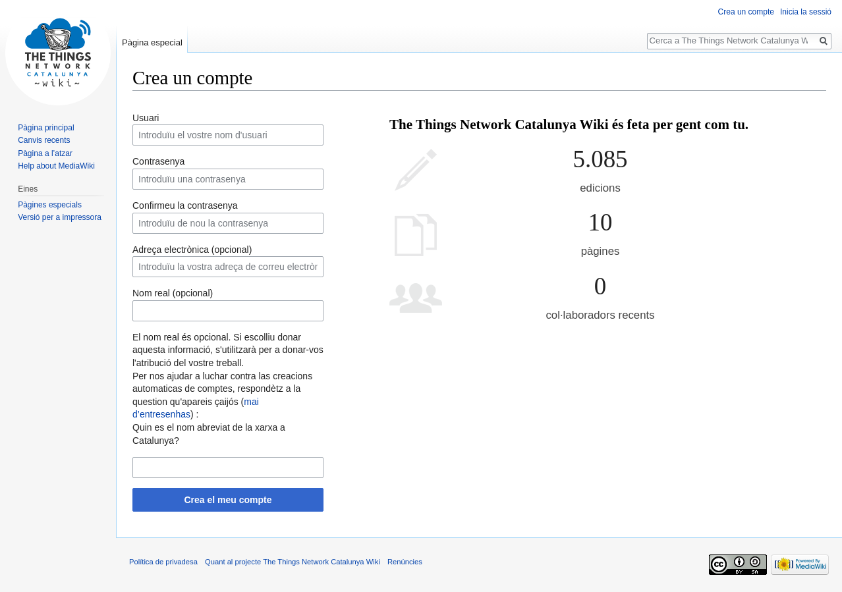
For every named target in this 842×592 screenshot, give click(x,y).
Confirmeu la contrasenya (185, 205)
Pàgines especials (50, 204)
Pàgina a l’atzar (45, 153)
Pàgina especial (152, 42)
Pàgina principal (46, 127)
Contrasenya (158, 161)
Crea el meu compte (227, 500)
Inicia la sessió (805, 11)
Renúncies (404, 562)
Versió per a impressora (59, 217)
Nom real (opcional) (172, 293)
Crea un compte (746, 11)
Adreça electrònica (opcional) (192, 249)
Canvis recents (44, 140)
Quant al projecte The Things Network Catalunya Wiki (292, 562)
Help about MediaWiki (56, 166)
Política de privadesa (163, 562)
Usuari (145, 118)
